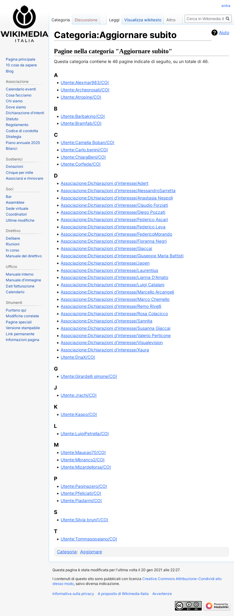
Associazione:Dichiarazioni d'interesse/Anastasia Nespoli (117, 197)
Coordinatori (16, 214)
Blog (9, 71)
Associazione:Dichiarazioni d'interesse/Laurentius (109, 270)
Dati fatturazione (20, 286)
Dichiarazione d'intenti (25, 113)
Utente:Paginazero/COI (84, 486)
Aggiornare (91, 551)
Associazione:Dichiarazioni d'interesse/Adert (104, 183)
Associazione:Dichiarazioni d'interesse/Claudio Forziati (114, 205)
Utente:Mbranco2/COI (83, 459)
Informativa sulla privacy (73, 593)
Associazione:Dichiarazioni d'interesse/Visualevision (112, 342)
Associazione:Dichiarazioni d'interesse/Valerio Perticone (116, 335)
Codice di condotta (22, 130)
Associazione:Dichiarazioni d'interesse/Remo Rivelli (111, 306)
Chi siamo (14, 101)
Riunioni (13, 244)
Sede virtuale (17, 208)
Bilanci (11, 148)
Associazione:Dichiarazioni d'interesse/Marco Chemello (115, 299)
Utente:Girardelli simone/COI (89, 376)
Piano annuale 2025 (23, 142)
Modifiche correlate (22, 316)
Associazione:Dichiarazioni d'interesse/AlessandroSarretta (118, 190)
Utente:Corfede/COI (81, 164)
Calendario (15, 292)
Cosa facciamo (18, 95)
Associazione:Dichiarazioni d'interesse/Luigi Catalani (112, 284)
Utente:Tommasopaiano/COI (89, 538)
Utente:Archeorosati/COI (85, 89)
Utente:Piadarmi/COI (81, 500)
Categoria (66, 551)
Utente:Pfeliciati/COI (81, 493)
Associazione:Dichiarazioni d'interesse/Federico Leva (113, 226)
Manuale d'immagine (23, 280)
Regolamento (17, 124)
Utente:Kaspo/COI (79, 414)
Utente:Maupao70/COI (83, 452)
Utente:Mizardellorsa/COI (86, 467)
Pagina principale (20, 59)
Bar (9, 196)
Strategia (13, 136)
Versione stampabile (23, 328)
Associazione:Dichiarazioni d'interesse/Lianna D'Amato (114, 277)
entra (226, 5)
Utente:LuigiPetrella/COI (85, 433)
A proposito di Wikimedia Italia (123, 593)
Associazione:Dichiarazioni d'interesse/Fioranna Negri (114, 241)
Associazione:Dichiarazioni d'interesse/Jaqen (105, 263)
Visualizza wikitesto (142, 19)
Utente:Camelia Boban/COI (87, 142)
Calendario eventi (21, 89)
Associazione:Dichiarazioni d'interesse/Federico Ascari (114, 219)
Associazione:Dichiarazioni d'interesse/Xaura (105, 349)
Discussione (86, 19)
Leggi (114, 19)
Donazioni (14, 166)
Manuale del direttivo (24, 256)
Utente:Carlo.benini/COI (84, 149)
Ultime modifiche (20, 220)
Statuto (12, 119)
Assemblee (15, 202)
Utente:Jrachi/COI (79, 395)
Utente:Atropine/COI (81, 97)
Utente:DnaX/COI (78, 357)
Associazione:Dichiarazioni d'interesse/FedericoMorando (116, 234)
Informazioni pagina (22, 339)
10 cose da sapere (21, 65)
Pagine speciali (19, 322)
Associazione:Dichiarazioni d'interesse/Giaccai (106, 248)
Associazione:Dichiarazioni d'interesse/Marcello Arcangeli (117, 291)
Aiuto (224, 32)
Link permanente (20, 334)
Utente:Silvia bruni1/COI (84, 519)
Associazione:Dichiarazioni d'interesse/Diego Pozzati (113, 212)
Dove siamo (16, 107)
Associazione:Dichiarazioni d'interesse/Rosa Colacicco (114, 313)
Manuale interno (20, 274)
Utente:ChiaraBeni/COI (83, 157)
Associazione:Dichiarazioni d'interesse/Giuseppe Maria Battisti (122, 255)
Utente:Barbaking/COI (83, 116)
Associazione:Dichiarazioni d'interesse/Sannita (106, 320)
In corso (12, 250)
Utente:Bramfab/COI (81, 123)
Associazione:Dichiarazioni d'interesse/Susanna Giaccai (115, 328)
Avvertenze (162, 593)
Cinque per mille (19, 172)
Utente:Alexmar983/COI (85, 82)
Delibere (13, 238)
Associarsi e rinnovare (24, 178)
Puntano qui (16, 310)
